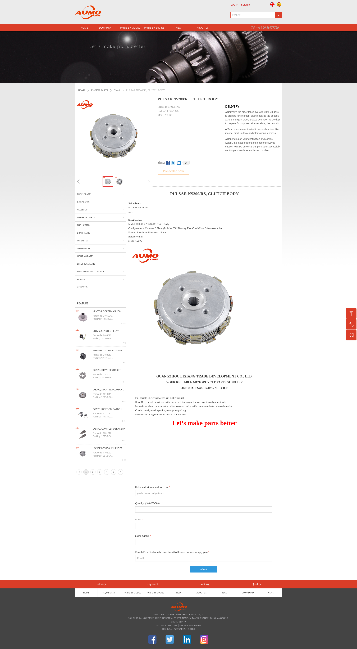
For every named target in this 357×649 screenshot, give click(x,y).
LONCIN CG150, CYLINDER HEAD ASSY (107, 448)
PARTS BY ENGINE (154, 27)
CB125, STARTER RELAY (106, 330)
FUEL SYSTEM (100, 225)
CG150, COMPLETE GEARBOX (109, 428)
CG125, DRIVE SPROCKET (107, 370)
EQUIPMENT (106, 27)
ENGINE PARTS (99, 90)
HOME (81, 90)
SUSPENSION (100, 248)
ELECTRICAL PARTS (100, 264)
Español (279, 4)
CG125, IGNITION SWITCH (107, 409)
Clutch (117, 90)
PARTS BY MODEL (130, 27)
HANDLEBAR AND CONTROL (100, 271)
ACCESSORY (100, 209)
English (271, 4)
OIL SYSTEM (100, 240)
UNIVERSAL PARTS (100, 217)
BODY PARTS (100, 202)
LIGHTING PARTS (100, 256)
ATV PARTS (82, 287)
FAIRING (100, 279)
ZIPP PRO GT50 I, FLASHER (107, 350)
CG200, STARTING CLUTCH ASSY (107, 390)
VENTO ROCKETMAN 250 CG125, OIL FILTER (107, 311)
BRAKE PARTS (100, 233)
